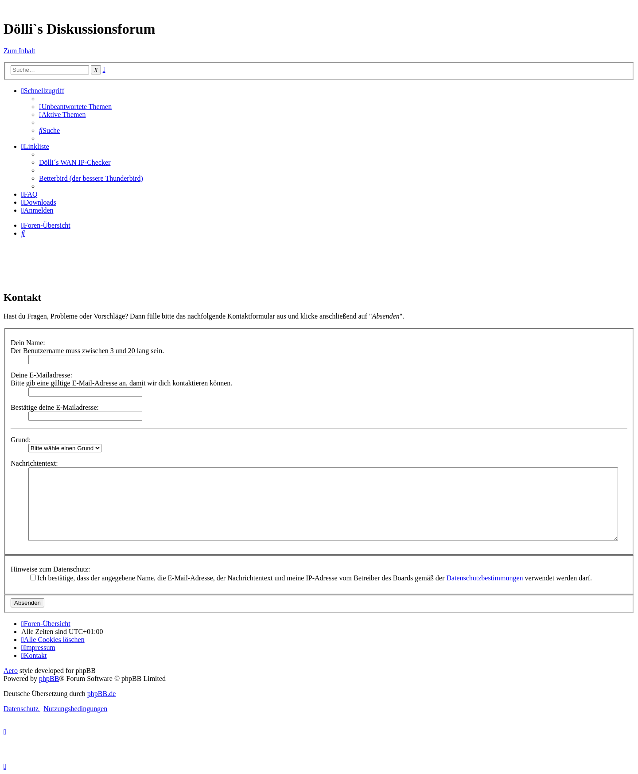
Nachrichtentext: (34, 463)
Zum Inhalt (19, 50)
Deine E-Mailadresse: (41, 375)
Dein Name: (28, 342)
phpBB (49, 678)
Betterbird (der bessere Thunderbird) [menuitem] (91, 178)
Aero (11, 670)
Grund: (21, 439)
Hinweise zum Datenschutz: (50, 569)
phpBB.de (101, 693)
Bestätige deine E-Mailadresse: (55, 407)
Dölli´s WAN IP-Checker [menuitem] (74, 162)
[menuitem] (75, 106)
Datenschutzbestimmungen (484, 578)
